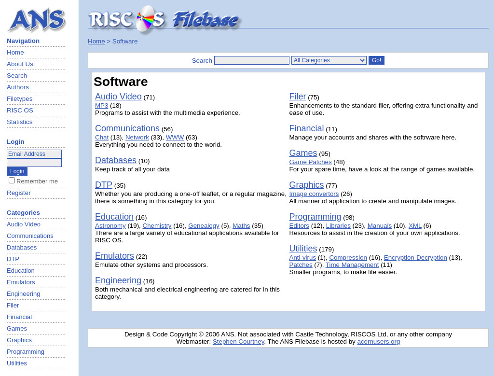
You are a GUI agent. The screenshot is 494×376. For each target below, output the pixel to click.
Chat (102, 137)
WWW (175, 137)
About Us (20, 64)
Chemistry (157, 225)
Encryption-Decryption (415, 257)
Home (15, 52)
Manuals (380, 225)
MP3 (101, 105)
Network (137, 137)
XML (415, 225)
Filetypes (19, 98)
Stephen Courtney (238, 341)
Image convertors (314, 193)
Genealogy (203, 225)
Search (17, 75)
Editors (299, 225)
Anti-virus (302, 257)
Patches (301, 264)
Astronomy (110, 225)
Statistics (19, 121)
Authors (18, 87)
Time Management (352, 264)
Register (19, 192)
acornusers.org (378, 341)
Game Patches (310, 162)
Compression (348, 257)
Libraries (338, 225)
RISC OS (20, 110)
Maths (241, 225)
